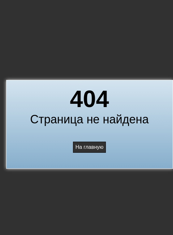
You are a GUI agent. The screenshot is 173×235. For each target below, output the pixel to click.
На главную (90, 147)
